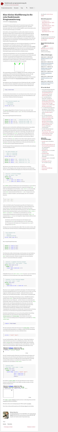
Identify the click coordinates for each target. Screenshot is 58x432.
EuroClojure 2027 (46, 161)
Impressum (44, 169)
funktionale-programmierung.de (15, 3)
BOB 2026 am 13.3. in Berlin (47, 48)
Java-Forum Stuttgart (47, 135)
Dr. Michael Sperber (14, 413)
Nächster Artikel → (31, 426)
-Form (8, 110)
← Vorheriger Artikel (7, 426)
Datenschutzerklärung (47, 168)
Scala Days (44, 158)
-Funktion (10, 399)
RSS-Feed (44, 166)
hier (26, 406)
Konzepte (16, 7)
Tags (22, 7)
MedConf (44, 95)
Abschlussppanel (46, 122)
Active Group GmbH (14, 4)
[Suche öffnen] (27, 8)
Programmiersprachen (6, 7)
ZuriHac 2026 (48, 112)
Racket (19, 72)
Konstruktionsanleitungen (22, 78)
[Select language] (32, 8)
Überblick (9, 424)
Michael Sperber (13, 21)
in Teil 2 (29, 403)
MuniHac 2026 (45, 150)
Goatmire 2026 (45, 153)
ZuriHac (44, 141)
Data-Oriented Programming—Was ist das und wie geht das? (48, 132)
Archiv (43, 165)
